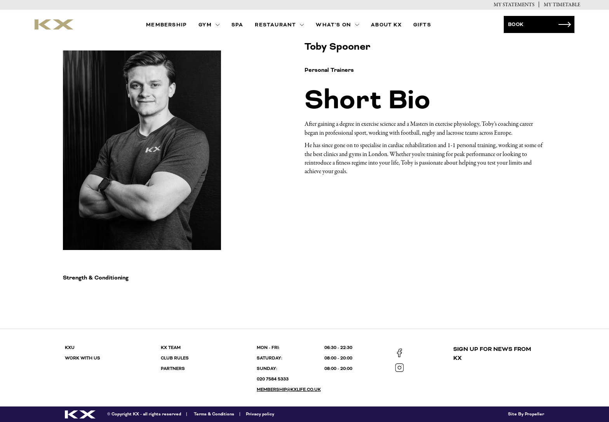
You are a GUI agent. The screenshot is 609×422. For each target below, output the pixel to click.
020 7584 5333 (273, 379)
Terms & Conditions (214, 414)
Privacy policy (260, 414)
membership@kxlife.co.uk (289, 389)
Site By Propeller (526, 414)
